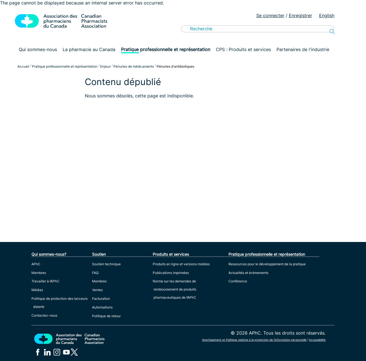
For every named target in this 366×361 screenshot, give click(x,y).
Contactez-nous (44, 315)
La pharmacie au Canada (89, 49)
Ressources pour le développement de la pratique (267, 264)
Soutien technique (106, 264)
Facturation (101, 298)
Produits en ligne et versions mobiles (181, 264)
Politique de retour (106, 316)
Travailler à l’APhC (45, 281)
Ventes (97, 290)
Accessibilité (317, 339)
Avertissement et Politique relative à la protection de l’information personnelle (254, 339)
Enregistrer (300, 15)
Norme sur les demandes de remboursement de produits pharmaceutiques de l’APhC (174, 289)
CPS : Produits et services (243, 49)
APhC (35, 264)
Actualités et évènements (248, 273)
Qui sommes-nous (38, 49)
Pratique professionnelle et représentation (165, 49)
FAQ (95, 273)
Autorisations (102, 307)
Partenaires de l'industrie (302, 49)
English (326, 15)
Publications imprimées (171, 273)
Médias (37, 290)
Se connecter (270, 15)
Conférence (237, 281)
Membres (38, 273)
